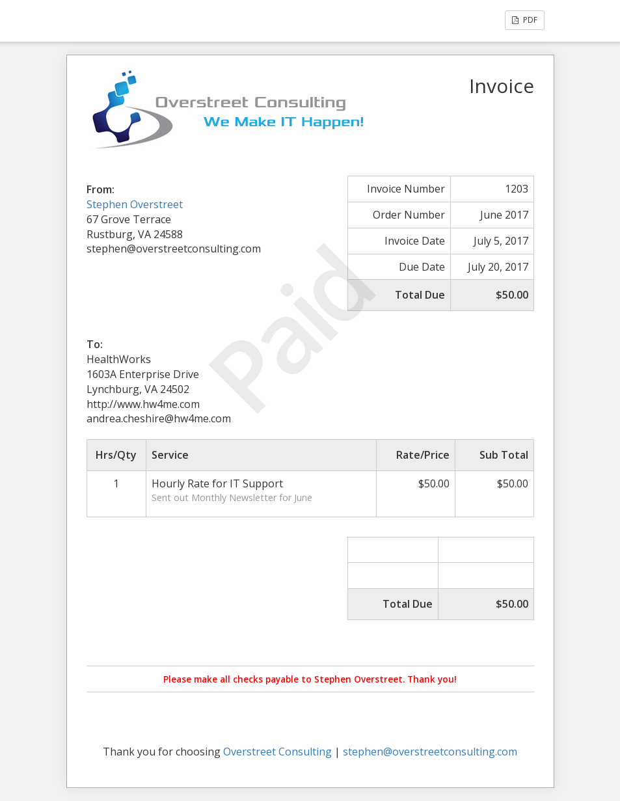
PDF (524, 19)
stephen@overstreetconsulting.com (430, 751)
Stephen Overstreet (135, 204)
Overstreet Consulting (277, 751)
